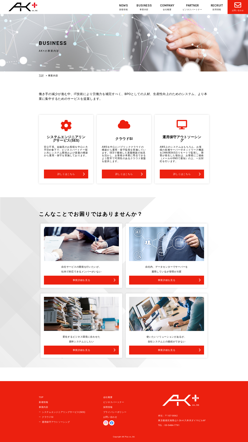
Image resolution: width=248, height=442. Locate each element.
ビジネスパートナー (192, 7)
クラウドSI (47, 417)
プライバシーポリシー (115, 412)
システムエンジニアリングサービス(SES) (63, 412)
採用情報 (217, 7)
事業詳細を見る (81, 280)
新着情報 (123, 7)
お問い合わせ (110, 417)
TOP (41, 397)
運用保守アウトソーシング (56, 422)
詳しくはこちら (66, 174)
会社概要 (167, 7)
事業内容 (144, 7)
